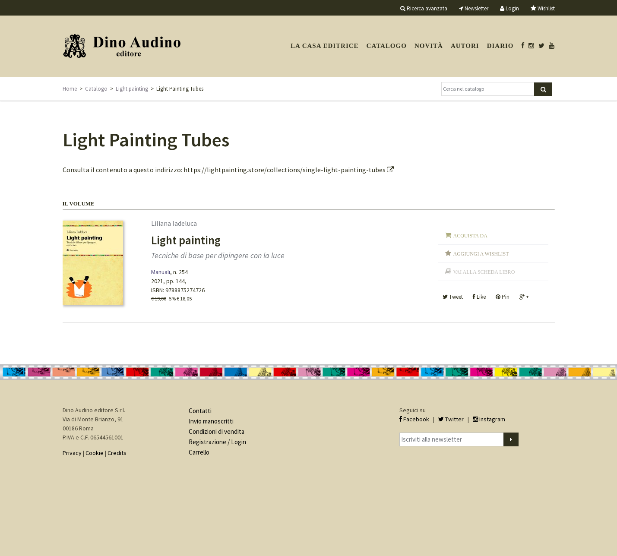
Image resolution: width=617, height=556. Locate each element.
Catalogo (387, 45)
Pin (502, 296)
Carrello (199, 452)
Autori (465, 45)
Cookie (94, 453)
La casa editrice (325, 45)
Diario (500, 45)
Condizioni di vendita (216, 431)
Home (70, 88)
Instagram (489, 419)
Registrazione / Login (217, 442)
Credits (117, 453)
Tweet (453, 296)
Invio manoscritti (211, 421)
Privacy (72, 453)
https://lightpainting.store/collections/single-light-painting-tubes (289, 169)
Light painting (132, 88)
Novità (428, 45)
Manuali (160, 272)
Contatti (200, 411)
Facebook (414, 419)
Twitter (451, 419)
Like (479, 296)
